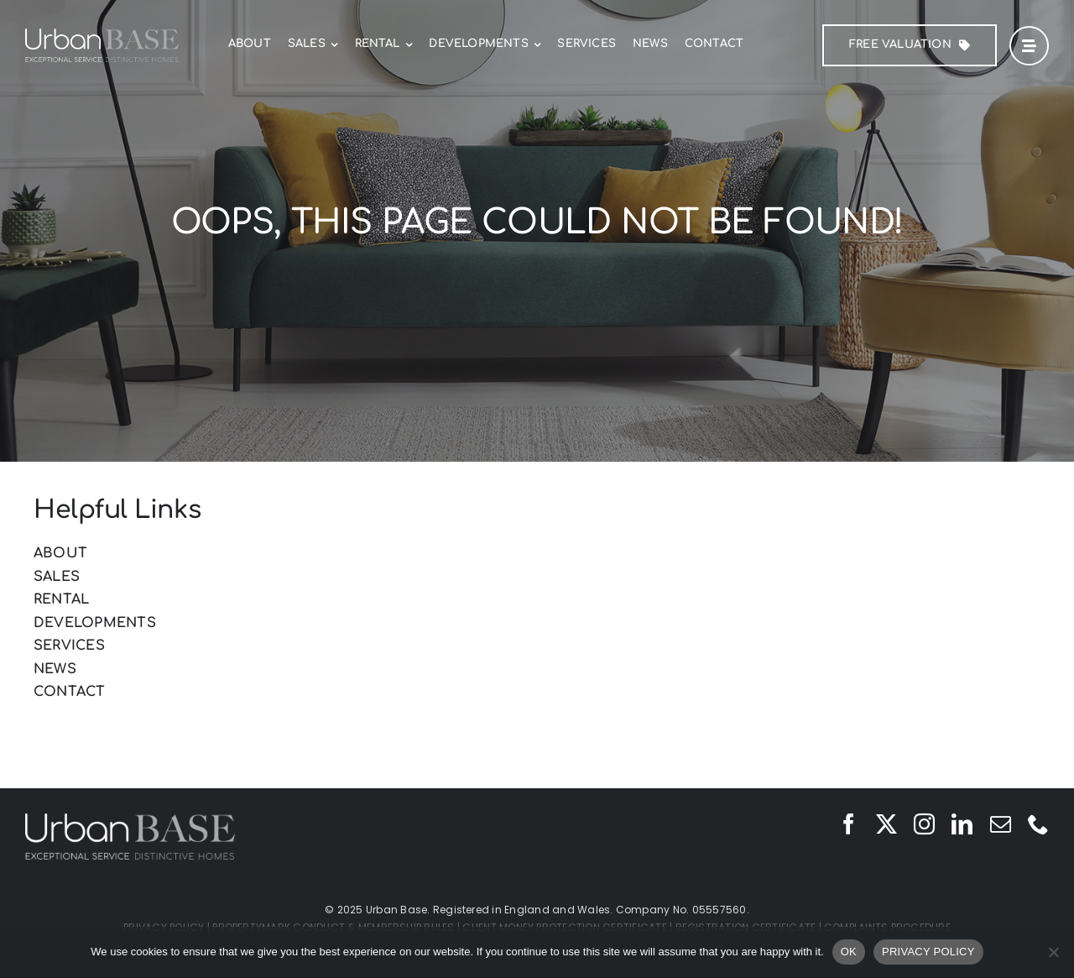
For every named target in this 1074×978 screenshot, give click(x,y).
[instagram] (924, 823)
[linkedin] (961, 823)
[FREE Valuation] (909, 45)
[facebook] (848, 823)
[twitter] (886, 823)
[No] (1053, 952)
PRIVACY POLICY (928, 951)
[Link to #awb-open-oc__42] (1029, 45)
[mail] (1000, 823)
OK (849, 951)
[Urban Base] (102, 35)
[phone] (1038, 823)
